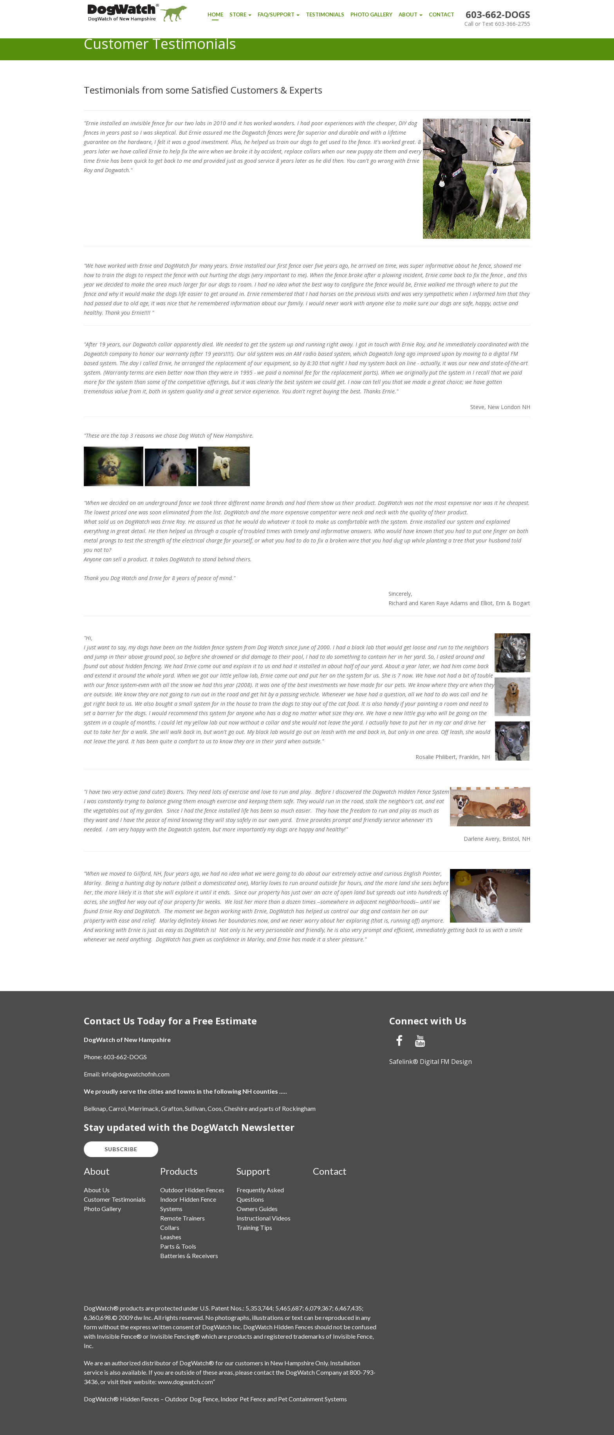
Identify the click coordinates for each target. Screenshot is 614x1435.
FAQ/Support (279, 14)
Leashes (170, 1236)
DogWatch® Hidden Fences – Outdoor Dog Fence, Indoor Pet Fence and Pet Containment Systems (215, 1399)
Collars (169, 1227)
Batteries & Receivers (189, 1255)
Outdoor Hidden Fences (192, 1189)
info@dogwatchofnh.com (135, 1074)
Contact (441, 14)
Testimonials (325, 14)
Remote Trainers (182, 1218)
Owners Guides (257, 1208)
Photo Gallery (371, 14)
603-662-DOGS (498, 14)
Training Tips (254, 1227)
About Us (97, 1189)
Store (240, 14)
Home (215, 14)
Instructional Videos (264, 1218)
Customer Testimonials (115, 1199)
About (411, 14)
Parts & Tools (178, 1246)
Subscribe (121, 1149)
